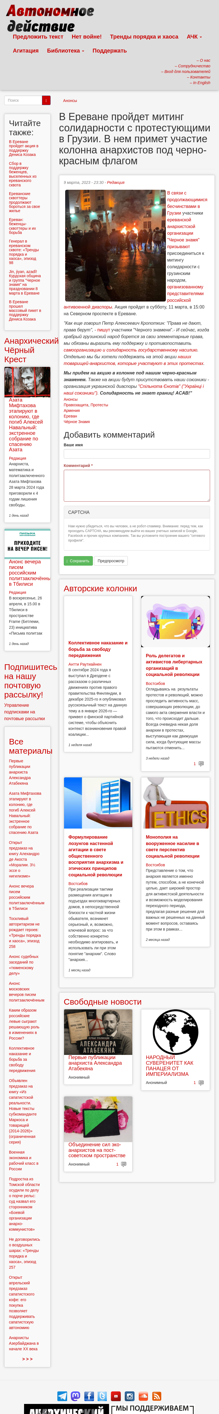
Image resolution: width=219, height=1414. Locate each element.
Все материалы (31, 746)
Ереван (70, 416)
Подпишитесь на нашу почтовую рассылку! (30, 680)
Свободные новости (103, 1001)
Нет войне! (87, 37)
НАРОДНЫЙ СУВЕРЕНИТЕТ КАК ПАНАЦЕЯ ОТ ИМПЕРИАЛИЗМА (169, 1066)
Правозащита (76, 405)
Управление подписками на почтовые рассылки (24, 712)
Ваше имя (73, 445)
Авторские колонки (100, 588)
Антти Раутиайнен (85, 664)
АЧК (194, 37)
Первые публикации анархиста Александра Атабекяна (95, 1063)
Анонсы (70, 100)
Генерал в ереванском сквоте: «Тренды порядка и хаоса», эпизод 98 (24, 252)
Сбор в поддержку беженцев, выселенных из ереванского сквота (22, 174)
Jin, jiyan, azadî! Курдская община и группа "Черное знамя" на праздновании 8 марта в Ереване (25, 282)
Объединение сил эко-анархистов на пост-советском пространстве (97, 1150)
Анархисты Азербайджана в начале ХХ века (24, 1343)
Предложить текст (38, 37)
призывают (178, 246)
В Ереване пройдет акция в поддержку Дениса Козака (23, 148)
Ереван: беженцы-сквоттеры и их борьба (22, 226)
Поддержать (110, 51)
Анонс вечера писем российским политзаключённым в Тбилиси (32, 573)
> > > (27, 1359)
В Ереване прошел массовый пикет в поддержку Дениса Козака (25, 310)
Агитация (26, 51)
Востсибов (155, 683)
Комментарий (78, 465)
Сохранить (77, 561)
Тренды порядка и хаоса (144, 37)
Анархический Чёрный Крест (31, 350)
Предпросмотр (111, 561)
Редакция (115, 182)
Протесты (99, 405)
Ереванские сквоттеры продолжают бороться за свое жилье (24, 202)
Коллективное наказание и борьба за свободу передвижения (98, 649)
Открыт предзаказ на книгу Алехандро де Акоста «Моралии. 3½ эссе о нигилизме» (24, 859)
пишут (103, 330)
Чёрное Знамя (77, 421)
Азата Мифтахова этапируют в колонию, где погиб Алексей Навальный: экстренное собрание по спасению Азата (26, 424)
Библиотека (65, 51)
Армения (72, 410)
